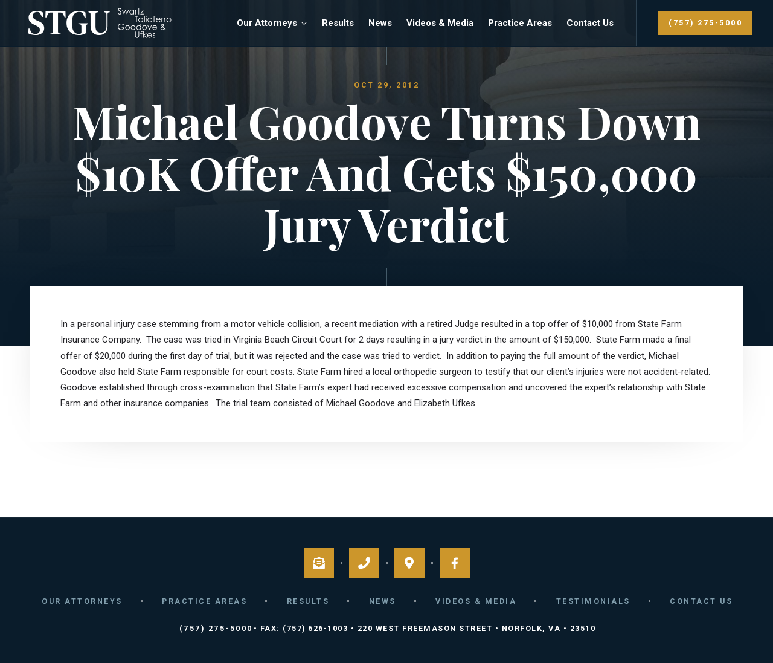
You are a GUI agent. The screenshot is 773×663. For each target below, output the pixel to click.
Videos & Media (439, 23)
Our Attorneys (267, 23)
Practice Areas (520, 23)
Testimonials (593, 601)
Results (338, 23)
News (380, 23)
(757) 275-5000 (705, 22)
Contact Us (590, 23)
